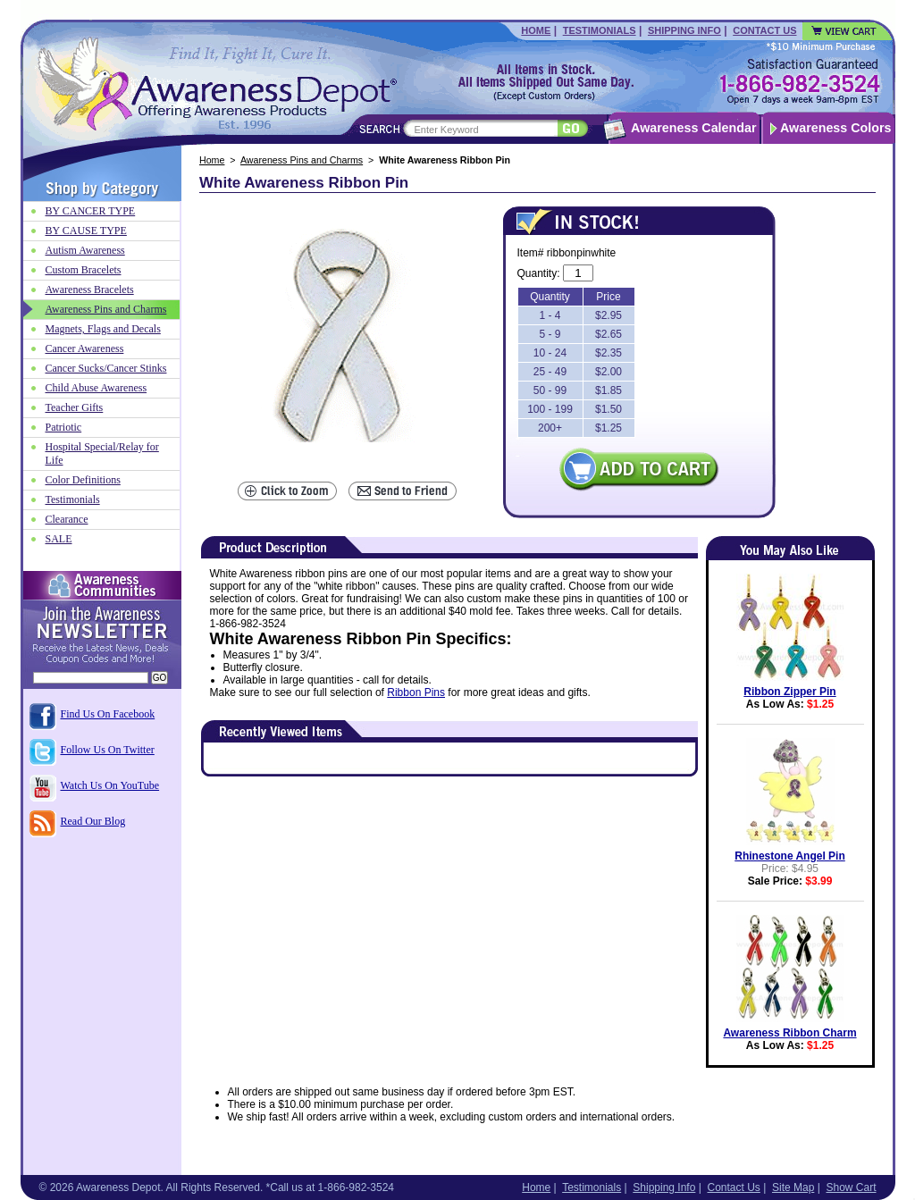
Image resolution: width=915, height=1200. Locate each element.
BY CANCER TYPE (91, 211)
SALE (59, 539)
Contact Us (764, 30)
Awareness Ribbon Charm (789, 1033)
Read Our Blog (93, 821)
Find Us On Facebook (108, 714)
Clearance (67, 519)
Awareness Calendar (693, 128)
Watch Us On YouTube (110, 785)
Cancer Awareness (85, 348)
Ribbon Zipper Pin (789, 691)
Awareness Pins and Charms (301, 160)
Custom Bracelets (84, 270)
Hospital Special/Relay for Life (102, 453)
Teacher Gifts (75, 407)
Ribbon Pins (416, 692)
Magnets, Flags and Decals (103, 329)
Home (535, 30)
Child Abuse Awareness (96, 388)
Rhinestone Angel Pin (790, 856)
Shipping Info (684, 30)
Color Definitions (83, 480)
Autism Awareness (85, 250)
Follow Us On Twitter (108, 749)
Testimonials (599, 30)
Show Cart (851, 1187)
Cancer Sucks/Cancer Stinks (106, 368)
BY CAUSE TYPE (86, 230)
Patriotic (64, 427)
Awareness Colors (836, 128)
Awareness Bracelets (90, 289)
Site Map (793, 1187)
